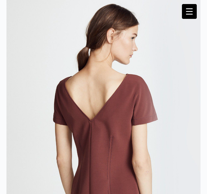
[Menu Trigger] (189, 11)
